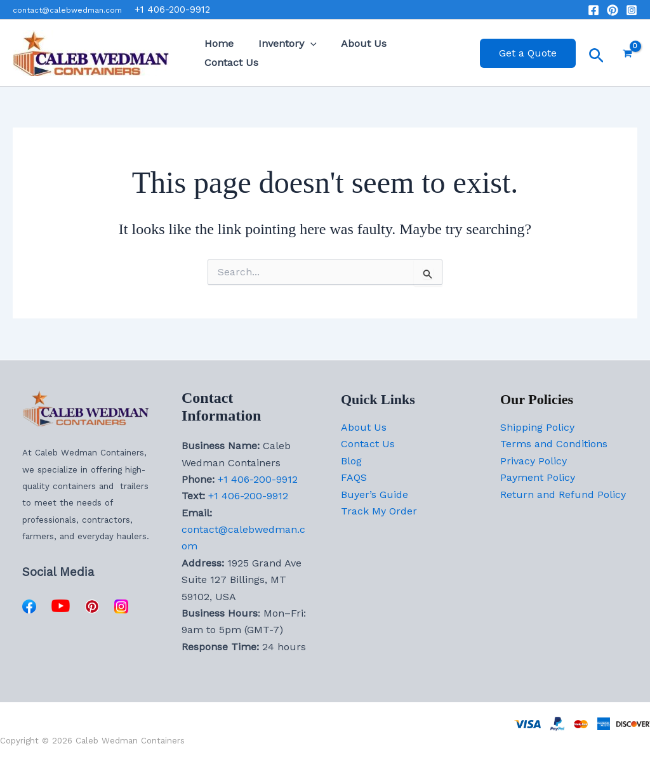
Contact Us (424, 53)
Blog (351, 461)
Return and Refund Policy (563, 494)
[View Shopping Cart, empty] (627, 53)
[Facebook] (593, 10)
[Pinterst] (612, 10)
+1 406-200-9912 (258, 479)
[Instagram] (631, 10)
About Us (353, 53)
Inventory (281, 53)
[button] (304, 53)
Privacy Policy (533, 461)
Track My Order (379, 511)
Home (217, 53)
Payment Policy (537, 477)
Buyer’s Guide (374, 494)
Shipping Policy (537, 427)
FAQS (354, 477)
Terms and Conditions (553, 444)
